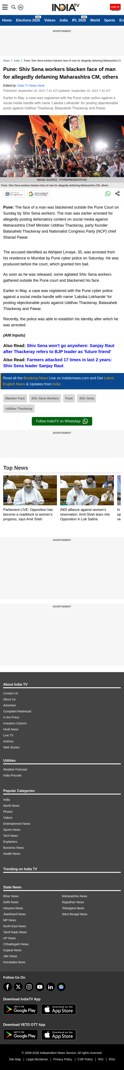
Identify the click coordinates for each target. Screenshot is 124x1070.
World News (11, 805)
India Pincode (12, 775)
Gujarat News (12, 950)
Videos (49, 20)
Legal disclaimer (37, 1059)
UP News (9, 938)
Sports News (11, 829)
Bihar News (11, 896)
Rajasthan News (73, 902)
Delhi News (10, 902)
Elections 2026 (28, 20)
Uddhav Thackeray (18, 408)
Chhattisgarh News (16, 944)
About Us (9, 699)
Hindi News (10, 729)
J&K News (10, 956)
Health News (11, 853)
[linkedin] (50, 987)
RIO (100, 1059)
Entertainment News (16, 823)
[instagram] (29, 987)
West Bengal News (74, 914)
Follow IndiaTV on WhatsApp (62, 421)
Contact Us (10, 693)
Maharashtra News (74, 896)
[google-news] (61, 987)
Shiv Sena (86, 398)
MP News (9, 920)
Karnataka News (14, 962)
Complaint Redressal (17, 711)
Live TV (8, 735)
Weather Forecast (15, 769)
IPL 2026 (79, 20)
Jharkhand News (14, 914)
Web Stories (11, 747)
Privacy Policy (62, 1059)
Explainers (10, 841)
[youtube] (39, 987)
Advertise (9, 705)
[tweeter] (18, 987)
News (6, 60)
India (64, 20)
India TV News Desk (31, 85)
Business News (13, 847)
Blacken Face (15, 398)
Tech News (10, 835)
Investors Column (15, 723)
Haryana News (13, 908)
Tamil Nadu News (15, 932)
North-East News (14, 926)
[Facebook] (7, 987)
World (95, 20)
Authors (8, 741)
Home (7, 20)
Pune (69, 398)
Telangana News (73, 908)
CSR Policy (85, 1059)
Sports (109, 20)
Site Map (15, 1059)
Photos (8, 811)
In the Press (11, 717)
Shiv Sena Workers (45, 398)
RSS (112, 1059)
